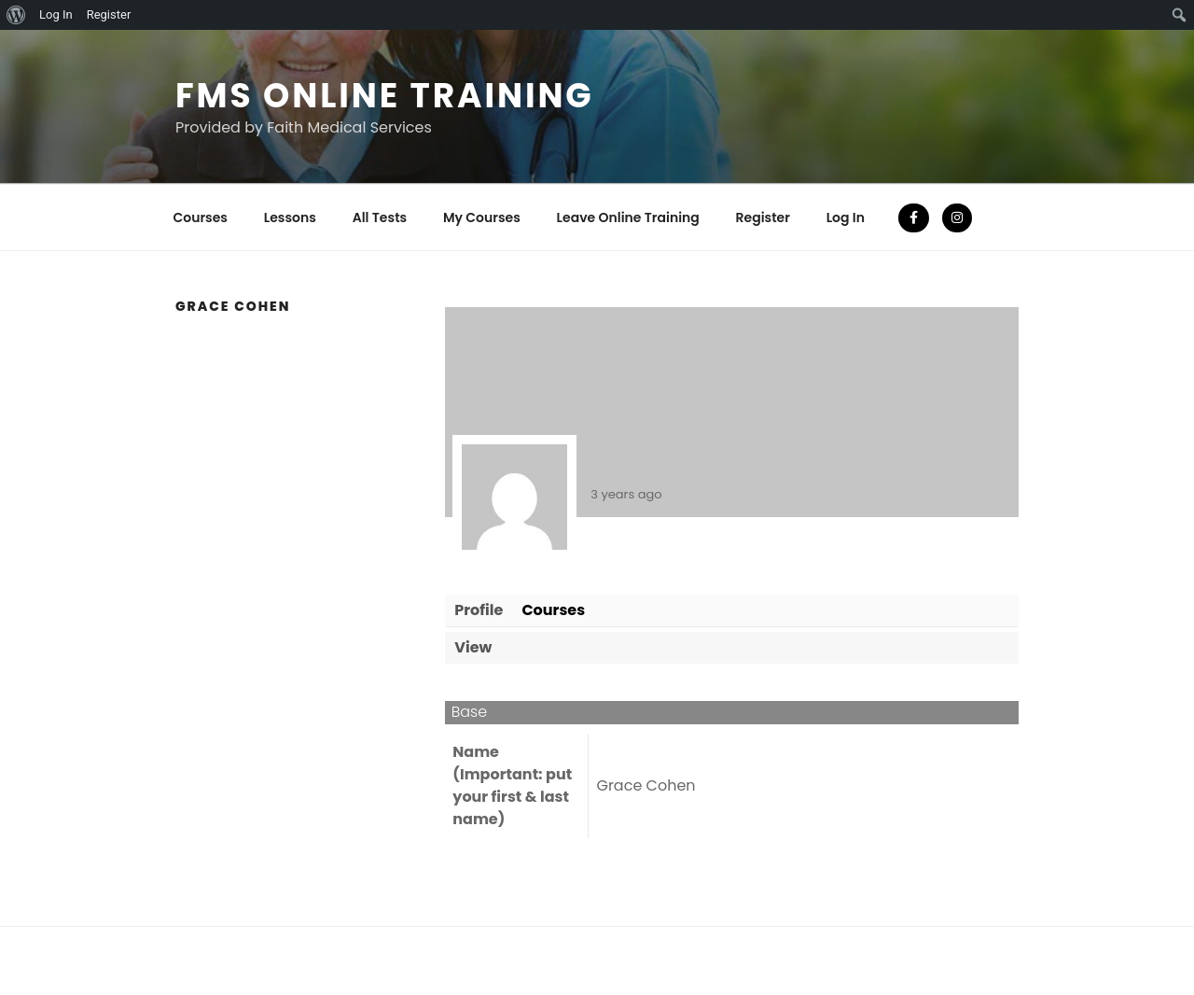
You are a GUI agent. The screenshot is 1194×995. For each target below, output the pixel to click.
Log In (845, 217)
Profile (478, 610)
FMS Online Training (384, 95)
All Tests (380, 217)
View (473, 647)
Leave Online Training (628, 217)
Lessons (290, 217)
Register (763, 217)
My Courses (482, 217)
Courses (201, 217)
